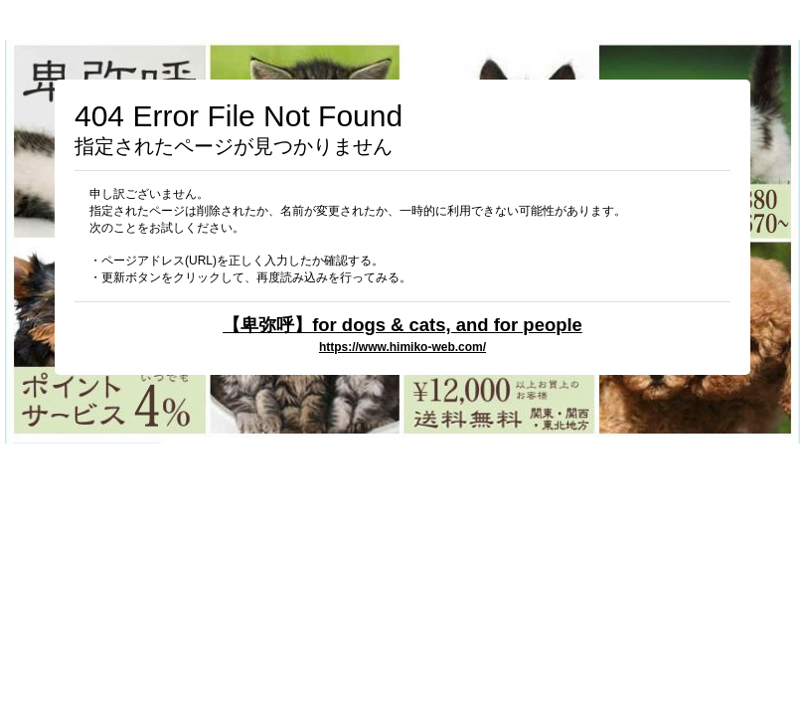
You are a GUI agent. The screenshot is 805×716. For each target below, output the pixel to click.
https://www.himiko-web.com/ (402, 347)
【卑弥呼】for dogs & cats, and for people (402, 324)
